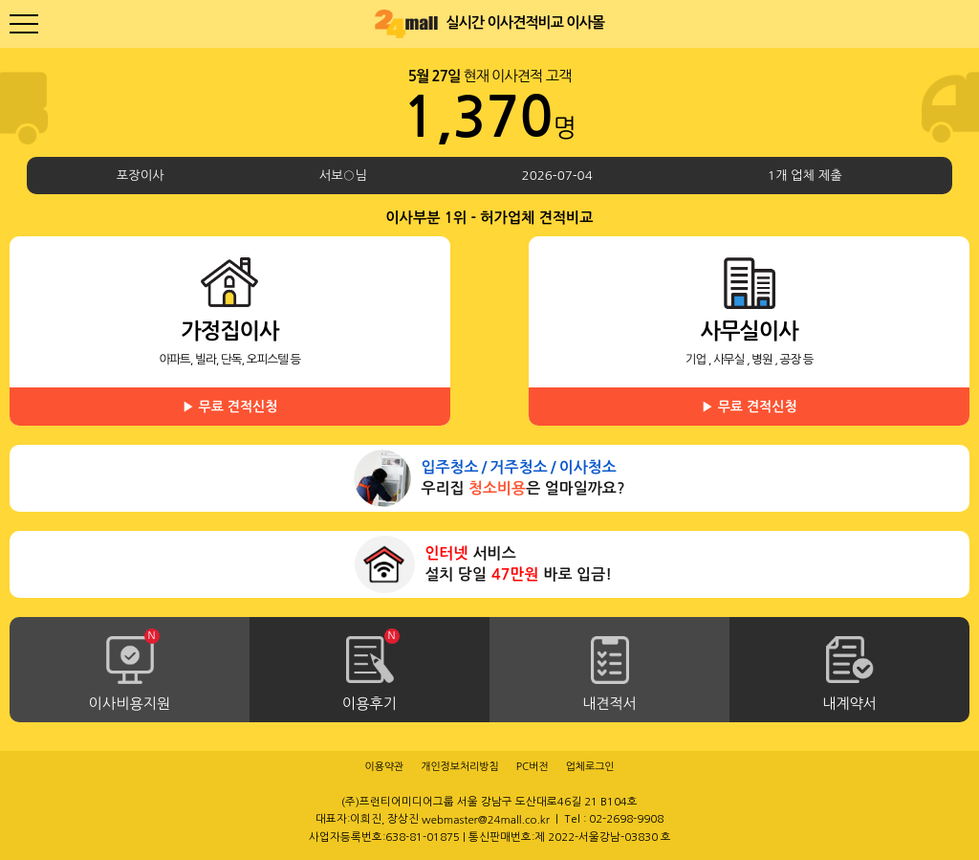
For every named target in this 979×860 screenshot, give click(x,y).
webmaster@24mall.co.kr (486, 820)
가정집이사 (230, 373)
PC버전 (532, 766)
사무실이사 (749, 373)
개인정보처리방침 (459, 766)
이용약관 (383, 766)
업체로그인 (590, 766)
